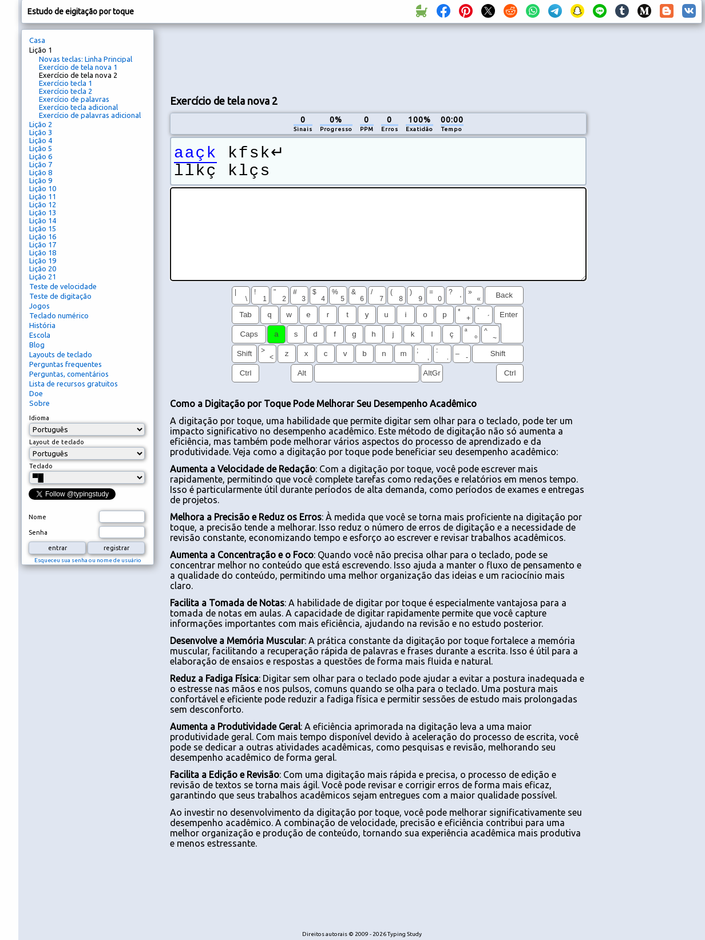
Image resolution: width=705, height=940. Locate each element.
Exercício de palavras (74, 99)
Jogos (39, 306)
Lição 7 (40, 164)
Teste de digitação (60, 296)
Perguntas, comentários (69, 374)
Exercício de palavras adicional (90, 115)
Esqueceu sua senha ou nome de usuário (87, 560)
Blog (37, 345)
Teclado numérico (59, 315)
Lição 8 (40, 172)
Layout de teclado (56, 442)
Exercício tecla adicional (78, 107)
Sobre (39, 403)
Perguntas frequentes (65, 364)
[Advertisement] (378, 58)
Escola (39, 335)
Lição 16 (42, 236)
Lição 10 (42, 188)
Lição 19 (42, 260)
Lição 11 (42, 196)
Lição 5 (40, 148)
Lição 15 (42, 228)
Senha (38, 532)
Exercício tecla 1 (65, 83)
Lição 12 (42, 204)
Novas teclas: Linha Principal (85, 59)
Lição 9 (40, 180)
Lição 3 (40, 132)
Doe (36, 393)
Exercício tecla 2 (65, 91)
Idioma (39, 417)
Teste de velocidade (63, 286)
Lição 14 (42, 220)
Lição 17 (42, 244)
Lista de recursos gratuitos (73, 384)
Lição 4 (40, 140)
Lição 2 (40, 124)
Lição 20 (42, 268)
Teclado (41, 466)
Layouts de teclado (60, 354)
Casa (37, 40)
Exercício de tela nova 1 (78, 67)
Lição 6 (40, 156)
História (42, 325)
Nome (37, 517)
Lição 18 (42, 252)
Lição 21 (42, 276)
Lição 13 (42, 212)
